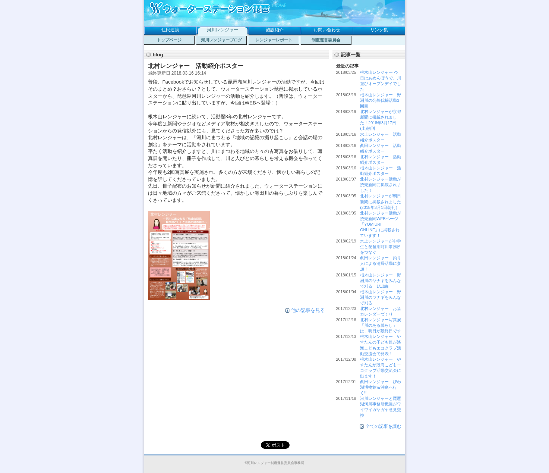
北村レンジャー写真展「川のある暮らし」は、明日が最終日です (380, 325)
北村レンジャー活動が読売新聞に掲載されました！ (380, 184)
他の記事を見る (308, 310)
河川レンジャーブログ (221, 40)
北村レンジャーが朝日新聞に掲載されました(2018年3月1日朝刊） (380, 201)
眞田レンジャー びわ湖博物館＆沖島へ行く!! (380, 387)
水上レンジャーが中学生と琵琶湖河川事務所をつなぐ (380, 246)
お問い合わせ (326, 29)
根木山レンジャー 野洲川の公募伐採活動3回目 (380, 100)
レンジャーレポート (273, 40)
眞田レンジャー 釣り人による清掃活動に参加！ (380, 263)
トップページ (169, 40)
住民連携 (170, 29)
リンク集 (379, 29)
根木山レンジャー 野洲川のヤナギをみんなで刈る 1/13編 (380, 280)
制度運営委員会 (326, 40)
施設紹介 (275, 29)
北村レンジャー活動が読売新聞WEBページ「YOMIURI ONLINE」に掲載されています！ (380, 224)
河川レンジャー (222, 29)
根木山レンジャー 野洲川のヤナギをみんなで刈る (380, 297)
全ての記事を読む (383, 426)
